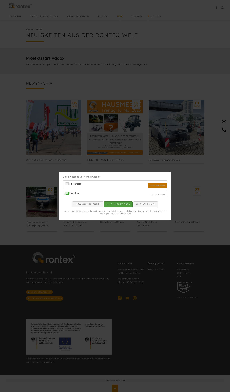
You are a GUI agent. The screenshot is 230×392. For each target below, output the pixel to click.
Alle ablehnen (145, 204)
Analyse (75, 192)
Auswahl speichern (87, 204)
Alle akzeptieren (118, 204)
